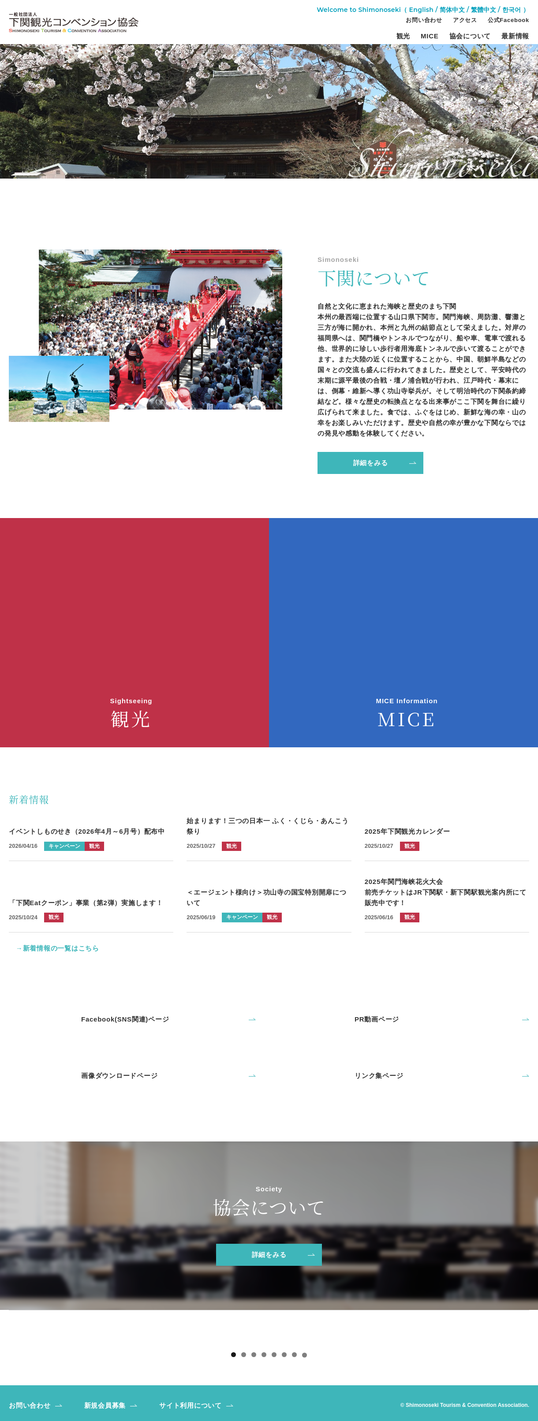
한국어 (511, 10)
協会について (470, 36)
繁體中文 (483, 10)
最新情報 (515, 36)
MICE (430, 36)
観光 (403, 36)
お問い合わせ (424, 20)
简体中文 (452, 10)
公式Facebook (508, 20)
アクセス (465, 20)
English (421, 10)
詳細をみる (370, 462)
